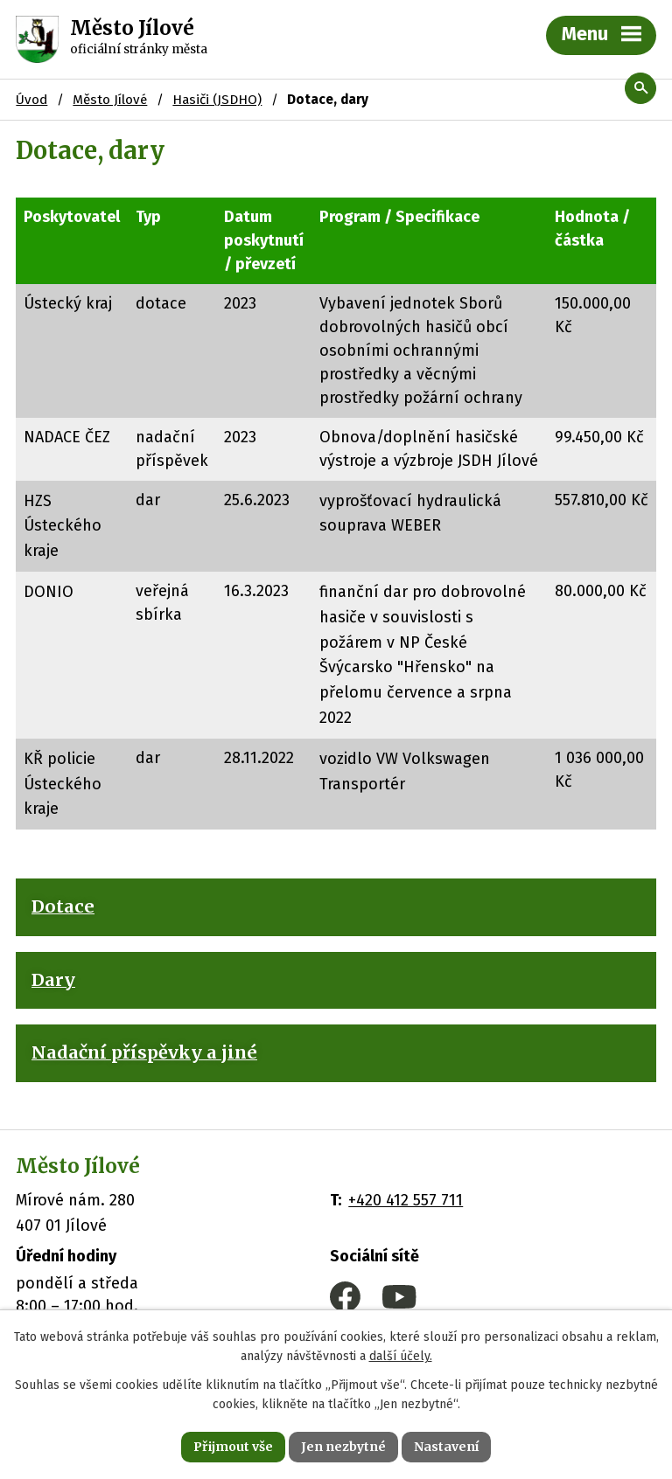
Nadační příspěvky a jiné (144, 1052)
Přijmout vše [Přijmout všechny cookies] (233, 1447)
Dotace (63, 906)
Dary (53, 979)
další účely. (400, 1357)
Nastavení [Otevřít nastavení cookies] (446, 1447)
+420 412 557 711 (405, 1200)
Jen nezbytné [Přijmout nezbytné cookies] (343, 1447)
